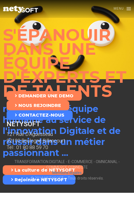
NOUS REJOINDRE (38, 105)
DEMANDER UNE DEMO (44, 95)
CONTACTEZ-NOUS (39, 115)
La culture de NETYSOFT (43, 170)
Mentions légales (67, 172)
